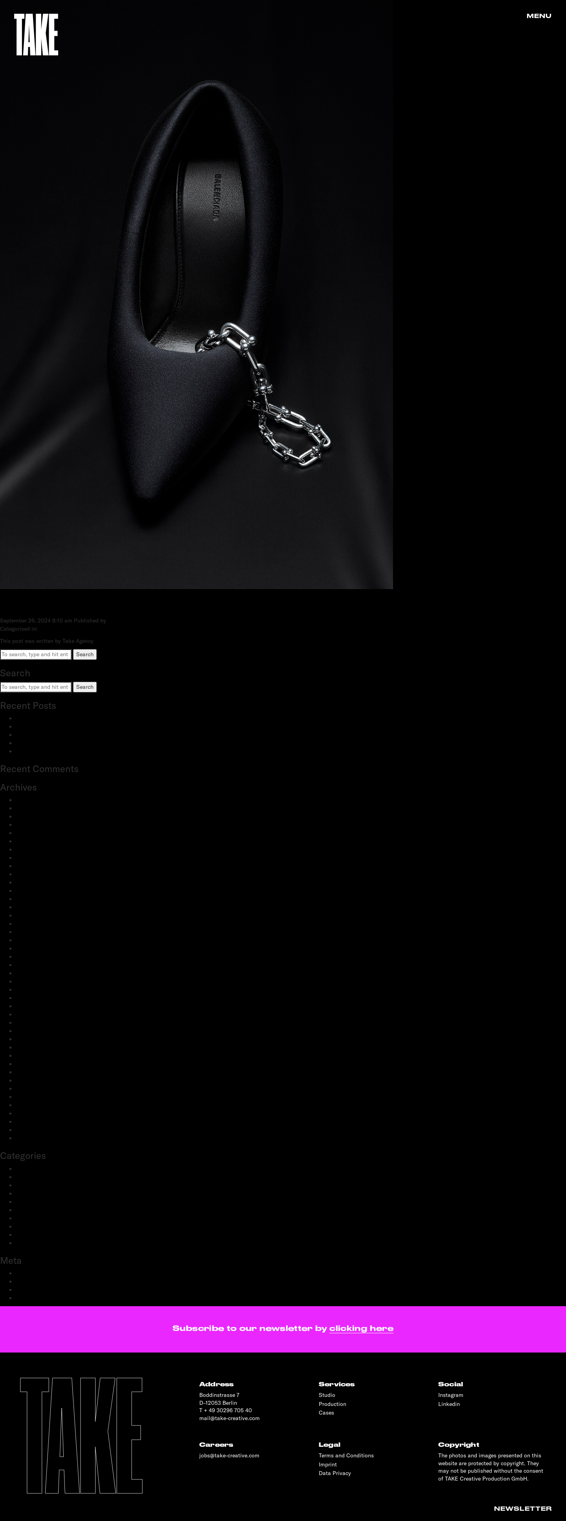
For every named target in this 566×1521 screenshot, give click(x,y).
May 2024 (28, 832)
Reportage (28, 1226)
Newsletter (523, 1508)
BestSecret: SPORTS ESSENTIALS (58, 718)
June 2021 (28, 956)
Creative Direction (38, 1177)
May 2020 (28, 1039)
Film (21, 1193)
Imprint (328, 1464)
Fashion (26, 1185)
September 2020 (36, 1014)
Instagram (450, 1394)
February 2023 (34, 882)
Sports (24, 1234)
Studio (327, 1394)
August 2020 (32, 1022)
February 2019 (33, 1121)
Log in (23, 1273)
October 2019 (32, 1080)
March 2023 (31, 874)
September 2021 (36, 940)
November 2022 (35, 907)
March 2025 (31, 808)
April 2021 (28, 964)
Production (29, 1218)
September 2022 (36, 923)
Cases (326, 1412)
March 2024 (31, 841)
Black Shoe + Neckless (73, 604)
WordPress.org (34, 1297)
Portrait (25, 1210)
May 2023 (28, 865)
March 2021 (30, 973)
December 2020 (35, 997)
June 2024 (29, 824)
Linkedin (449, 1404)
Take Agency (123, 620)
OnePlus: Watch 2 (38, 743)
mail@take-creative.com (229, 1418)
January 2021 (32, 989)
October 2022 (33, 915)
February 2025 (34, 816)
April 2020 (29, 1047)
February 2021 (33, 981)
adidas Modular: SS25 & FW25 (54, 726)
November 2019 (35, 1072)
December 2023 (35, 849)
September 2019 (36, 1088)
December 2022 (35, 898)
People (24, 1201)
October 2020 (33, 1006)
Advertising (30, 1168)
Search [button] (85, 654)
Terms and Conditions (346, 1455)
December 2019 (35, 1063)
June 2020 (29, 1030)
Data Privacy (335, 1473)
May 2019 (28, 1105)
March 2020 (31, 1055)
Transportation (34, 1242)
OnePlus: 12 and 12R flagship (52, 751)
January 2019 (32, 1129)
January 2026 (33, 800)
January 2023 (33, 890)
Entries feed (31, 1281)
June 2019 (28, 1096)
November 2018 (35, 1138)
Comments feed (35, 1289)
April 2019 (28, 1113)
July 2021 (27, 948)
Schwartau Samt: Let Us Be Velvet (58, 734)
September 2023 (36, 857)
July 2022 (28, 931)
